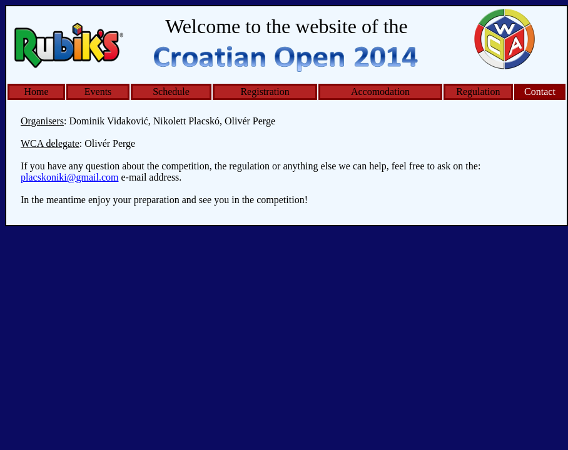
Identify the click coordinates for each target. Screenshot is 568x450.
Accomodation (380, 91)
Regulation (478, 91)
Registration (264, 91)
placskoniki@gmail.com (69, 177)
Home (36, 91)
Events (98, 91)
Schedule (171, 91)
